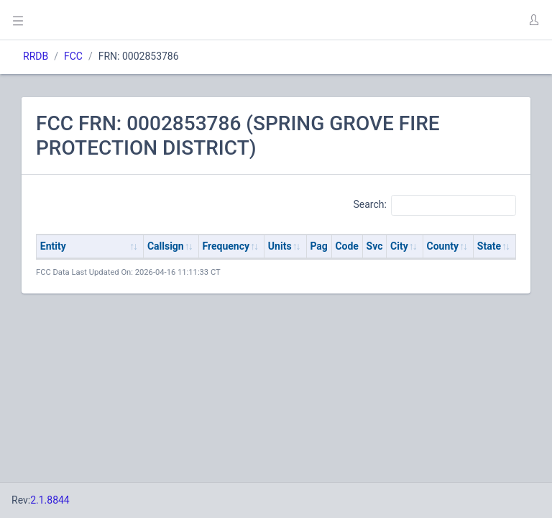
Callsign (165, 246)
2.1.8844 (50, 500)
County (443, 246)
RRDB (35, 56)
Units (280, 246)
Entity (53, 246)
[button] (533, 20)
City (399, 246)
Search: (434, 205)
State (489, 246)
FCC (73, 56)
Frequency (226, 246)
